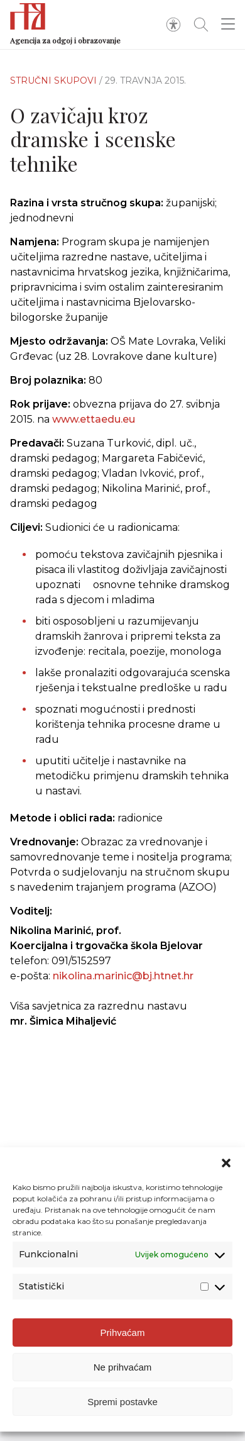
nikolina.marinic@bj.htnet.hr (123, 976)
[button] (226, 1163)
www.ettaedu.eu (93, 419)
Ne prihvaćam (123, 1367)
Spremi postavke (122, 1401)
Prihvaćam (123, 1332)
